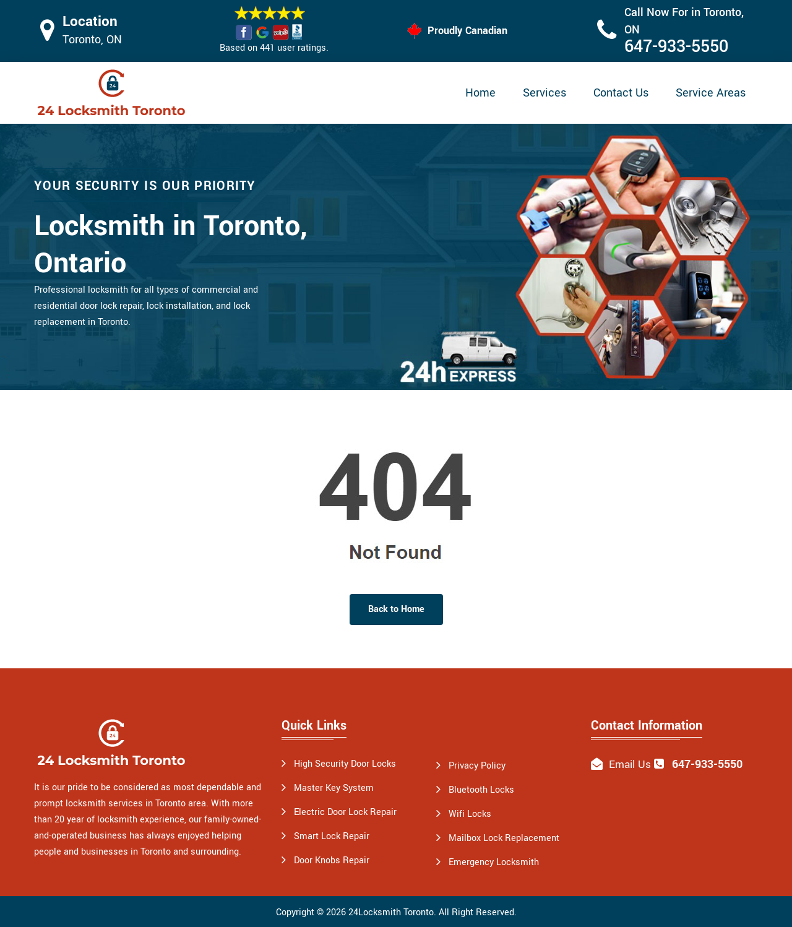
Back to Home (396, 609)
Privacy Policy (477, 765)
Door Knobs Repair (331, 860)
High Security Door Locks (345, 763)
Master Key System (334, 788)
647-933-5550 (676, 47)
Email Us (630, 764)
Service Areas (711, 93)
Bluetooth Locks (481, 789)
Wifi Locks (470, 814)
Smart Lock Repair (331, 836)
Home (480, 93)
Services (544, 93)
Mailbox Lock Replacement (504, 838)
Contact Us (620, 93)
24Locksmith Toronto (391, 912)
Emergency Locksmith (494, 862)
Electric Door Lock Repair (345, 812)
